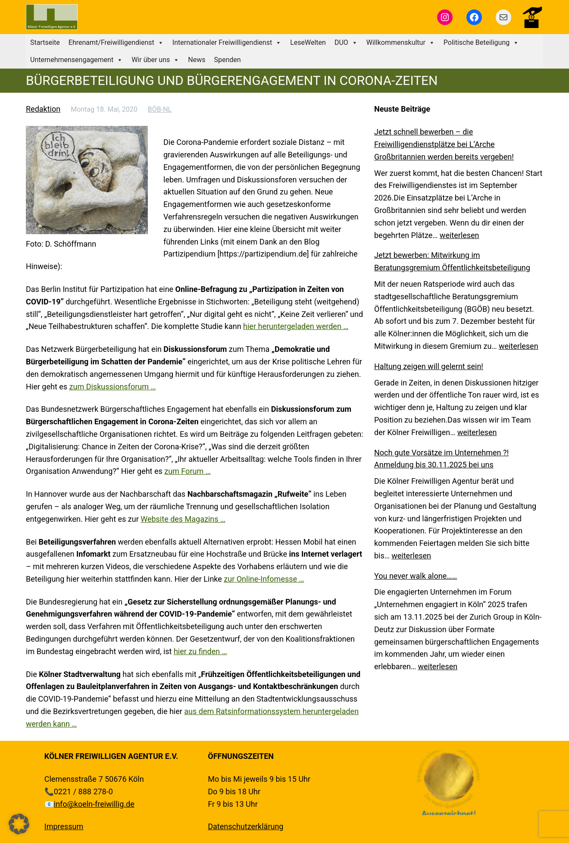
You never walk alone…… (415, 575)
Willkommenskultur (400, 42)
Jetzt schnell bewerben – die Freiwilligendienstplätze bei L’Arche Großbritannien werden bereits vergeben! (444, 144)
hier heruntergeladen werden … (295, 326)
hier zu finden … (200, 651)
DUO (346, 42)
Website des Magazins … (183, 518)
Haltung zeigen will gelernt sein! (428, 366)
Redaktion (43, 108)
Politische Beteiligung (481, 42)
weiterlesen (459, 235)
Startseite (45, 42)
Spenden (227, 60)
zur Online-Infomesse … (264, 578)
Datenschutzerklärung (245, 826)
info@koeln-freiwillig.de (94, 804)
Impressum (64, 826)
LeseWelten (308, 42)
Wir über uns (155, 60)
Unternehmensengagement (76, 60)
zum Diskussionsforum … (112, 386)
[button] (19, 824)
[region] (448, 782)
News (196, 60)
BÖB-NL (160, 109)
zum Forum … (187, 471)
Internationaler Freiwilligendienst (226, 42)
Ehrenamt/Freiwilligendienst (116, 42)
